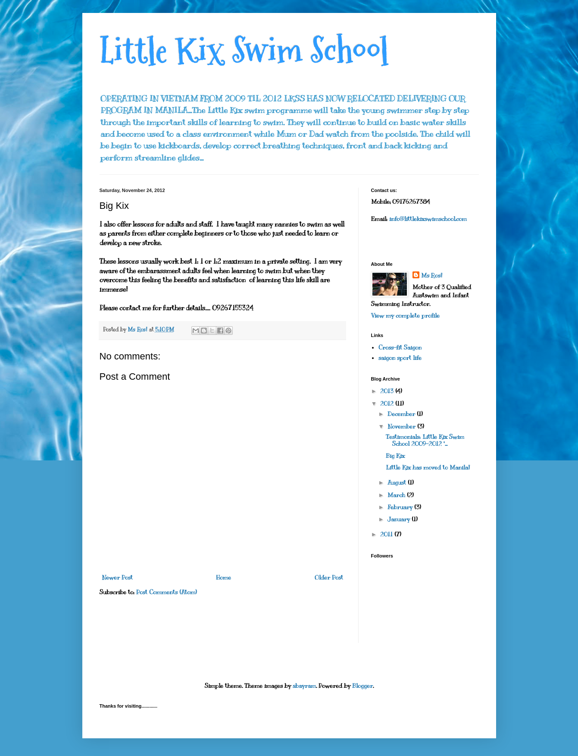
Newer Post (117, 577)
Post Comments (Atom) (166, 592)
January (399, 519)
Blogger (362, 686)
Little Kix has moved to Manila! (428, 467)
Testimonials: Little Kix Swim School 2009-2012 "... (425, 440)
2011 (387, 534)
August (397, 482)
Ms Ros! (431, 275)
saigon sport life (400, 358)
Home (223, 577)
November (402, 426)
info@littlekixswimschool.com (428, 219)
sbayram (304, 686)
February (400, 507)
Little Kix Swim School (244, 51)
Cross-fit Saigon (400, 347)
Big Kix (395, 456)
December (402, 414)
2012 (387, 403)
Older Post (329, 577)
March (397, 495)
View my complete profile (405, 315)
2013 (387, 391)
